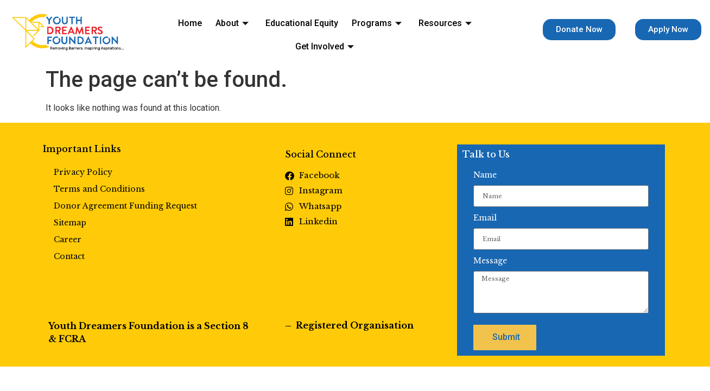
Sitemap (70, 223)
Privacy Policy (83, 172)
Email (485, 218)
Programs (337, 31)
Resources (400, 31)
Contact (69, 256)
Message (490, 261)
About (201, 31)
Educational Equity (266, 31)
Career (67, 239)
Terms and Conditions (99, 189)
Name (485, 175)
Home (164, 31)
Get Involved (468, 31)
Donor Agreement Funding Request (125, 206)
